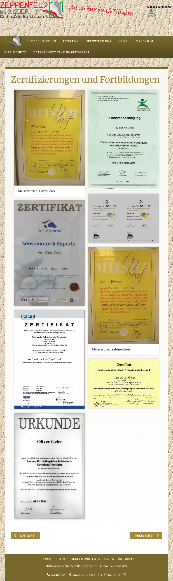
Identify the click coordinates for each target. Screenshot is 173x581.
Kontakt (45, 559)
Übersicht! (126, 559)
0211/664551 (57, 575)
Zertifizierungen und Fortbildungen (85, 559)
